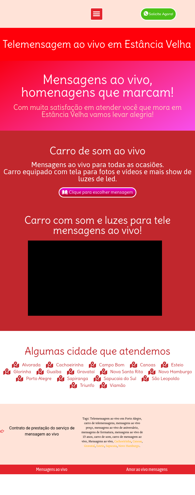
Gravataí (89, 454)
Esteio (100, 454)
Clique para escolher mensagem (97, 201)
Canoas (137, 449)
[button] (96, 18)
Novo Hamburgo (128, 454)
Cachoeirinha (122, 449)
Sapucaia (111, 454)
